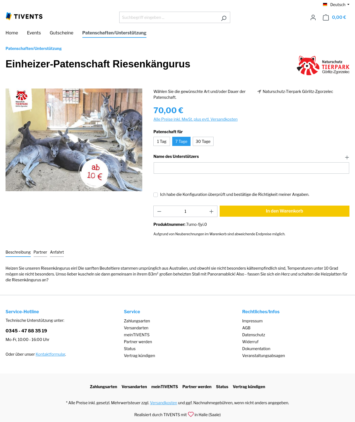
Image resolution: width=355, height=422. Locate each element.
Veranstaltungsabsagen (263, 355)
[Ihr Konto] (313, 17)
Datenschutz (253, 334)
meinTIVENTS (137, 334)
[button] (251, 157)
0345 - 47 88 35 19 (26, 330)
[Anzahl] (185, 211)
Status (130, 348)
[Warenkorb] (334, 17)
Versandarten (136, 327)
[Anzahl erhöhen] (211, 211)
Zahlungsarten (137, 321)
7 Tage (181, 141)
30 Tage (203, 141)
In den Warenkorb (284, 211)
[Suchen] (223, 17)
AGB (246, 327)
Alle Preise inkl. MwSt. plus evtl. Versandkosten (195, 119)
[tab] (18, 252)
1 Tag (161, 141)
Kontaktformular (50, 354)
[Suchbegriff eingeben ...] (168, 17)
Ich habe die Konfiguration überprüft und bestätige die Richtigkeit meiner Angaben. (234, 194)
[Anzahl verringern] (159, 211)
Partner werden (138, 341)
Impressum (252, 321)
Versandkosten (163, 402)
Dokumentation (256, 348)
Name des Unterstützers (176, 156)
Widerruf (250, 341)
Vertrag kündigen (139, 355)
